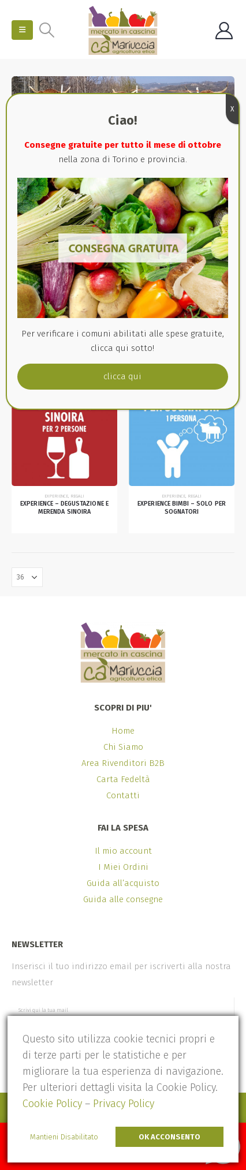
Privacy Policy (123, 1103)
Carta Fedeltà (123, 779)
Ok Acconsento (169, 1136)
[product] (64, 433)
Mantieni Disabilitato (64, 1136)
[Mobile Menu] (22, 30)
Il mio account (123, 851)
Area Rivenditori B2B (123, 763)
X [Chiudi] (232, 109)
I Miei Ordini (123, 867)
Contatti (123, 795)
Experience (56, 496)
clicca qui (122, 376)
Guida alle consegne (123, 899)
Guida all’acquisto (123, 883)
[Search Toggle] (46, 30)
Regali (77, 496)
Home (123, 731)
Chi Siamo (123, 747)
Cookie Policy (52, 1103)
